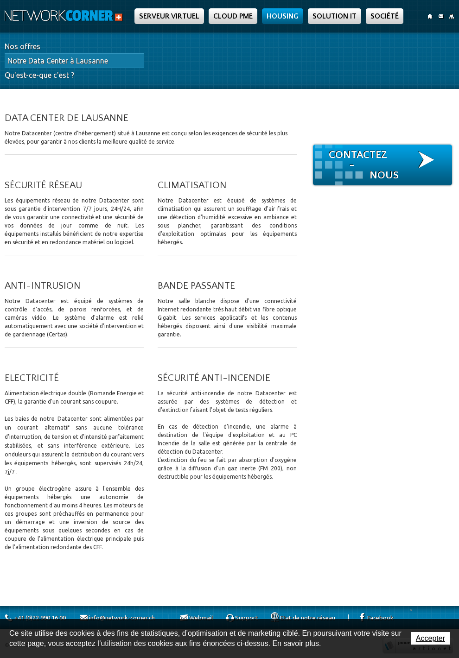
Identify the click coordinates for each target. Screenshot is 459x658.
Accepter (430, 638)
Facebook (380, 617)
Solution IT (334, 16)
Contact (441, 16)
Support (246, 617)
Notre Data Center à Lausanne (57, 61)
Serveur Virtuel (169, 16)
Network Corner (65, 16)
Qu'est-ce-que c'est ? (39, 75)
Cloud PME (233, 16)
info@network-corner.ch (122, 617)
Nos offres (22, 46)
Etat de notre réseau (307, 617)
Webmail (201, 617)
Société (384, 16)
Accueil (430, 16)
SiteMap (451, 16)
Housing (283, 16)
